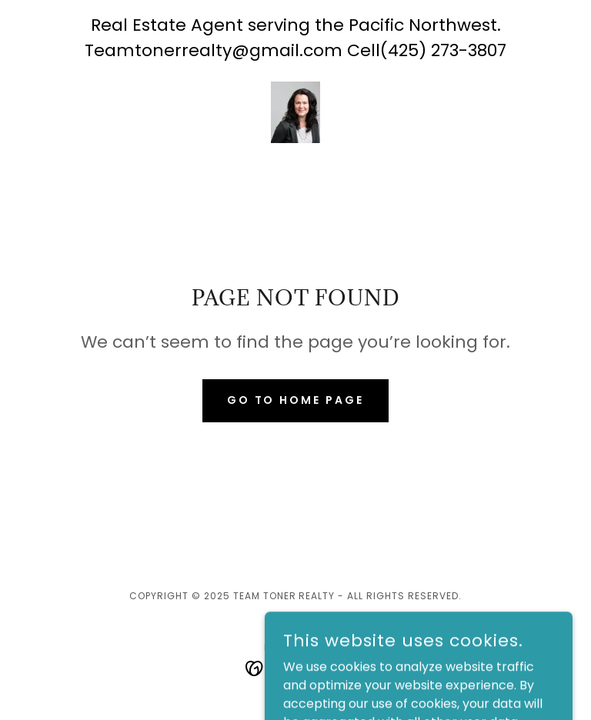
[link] (295, 112)
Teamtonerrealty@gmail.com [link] (213, 50)
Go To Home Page (296, 400)
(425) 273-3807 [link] (443, 50)
